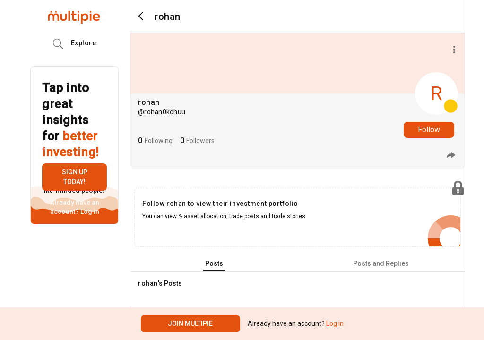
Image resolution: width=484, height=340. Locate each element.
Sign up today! (74, 177)
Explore (74, 44)
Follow (429, 129)
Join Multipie (190, 323)
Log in (89, 211)
